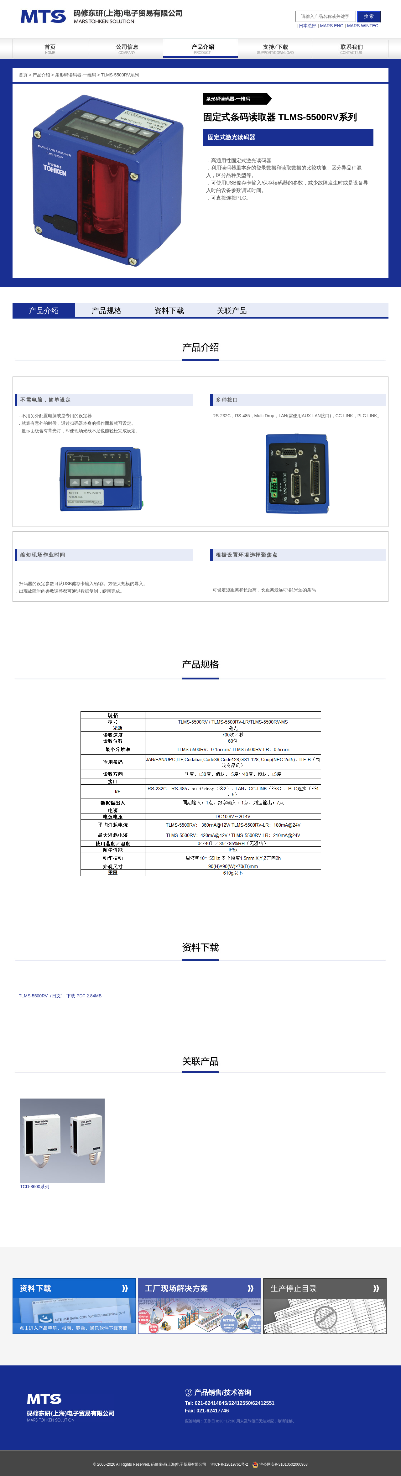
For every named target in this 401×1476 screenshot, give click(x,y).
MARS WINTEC (362, 25)
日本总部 (307, 25)
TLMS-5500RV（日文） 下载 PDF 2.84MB (60, 995)
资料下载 (169, 310)
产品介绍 (44, 310)
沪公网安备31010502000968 (280, 1464)
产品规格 (106, 310)
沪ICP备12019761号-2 (229, 1464)
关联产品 (232, 310)
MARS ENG (332, 25)
